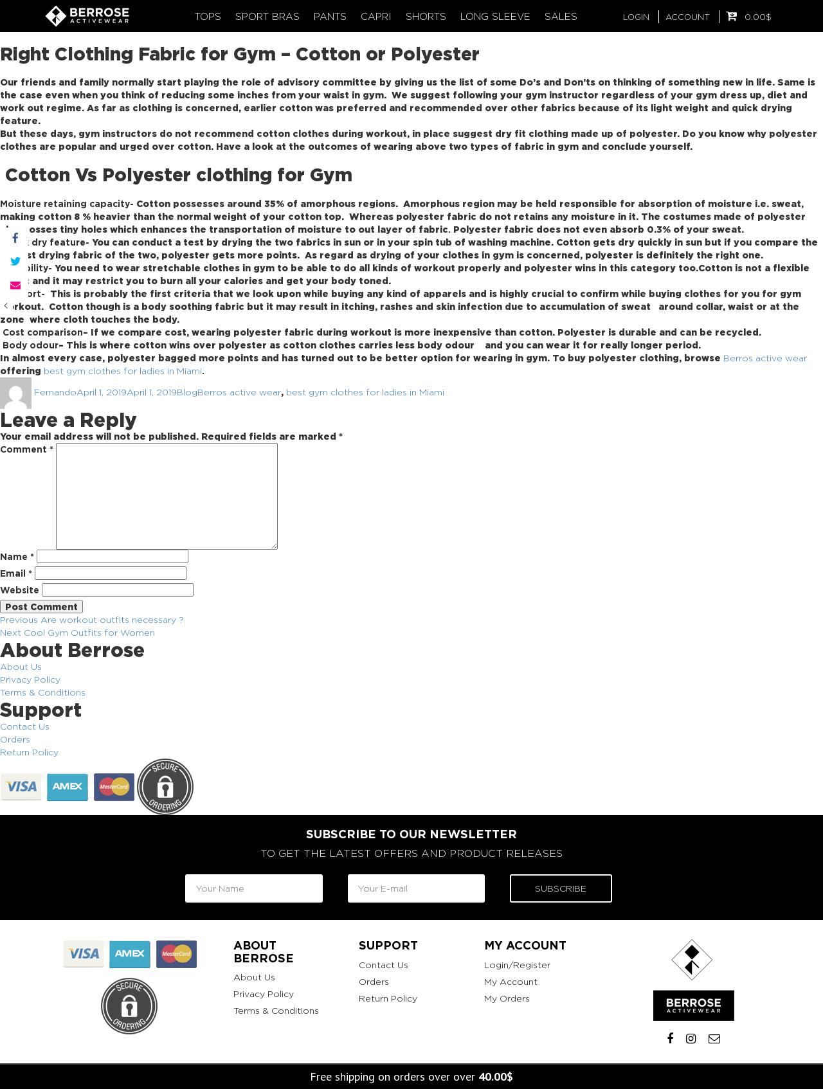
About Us (21, 666)
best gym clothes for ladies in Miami (365, 392)
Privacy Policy (30, 679)
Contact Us (25, 726)
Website (19, 590)
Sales (561, 16)
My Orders (507, 998)
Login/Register (517, 964)
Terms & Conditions (43, 692)
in (171, 370)
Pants (330, 16)
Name (17, 556)
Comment (26, 449)
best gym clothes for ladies (104, 370)
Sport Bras (267, 16)
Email (16, 573)
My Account (511, 981)
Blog (187, 392)
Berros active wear (765, 358)
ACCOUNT (687, 16)
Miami (189, 370)
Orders (15, 739)
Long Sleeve (495, 16)
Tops (208, 16)
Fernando (55, 392)
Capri (376, 16)
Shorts (426, 16)
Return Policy (29, 752)
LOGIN (636, 16)
